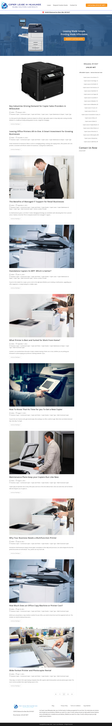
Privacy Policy (64, 705)
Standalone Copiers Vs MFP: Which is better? (30, 271)
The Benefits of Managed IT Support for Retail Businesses (36, 201)
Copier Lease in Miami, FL (91, 121)
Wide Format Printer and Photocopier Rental (30, 670)
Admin (12, 112)
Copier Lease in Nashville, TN (91, 91)
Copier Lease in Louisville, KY (91, 97)
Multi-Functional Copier (27, 209)
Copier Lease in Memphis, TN (91, 101)
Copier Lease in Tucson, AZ (90, 108)
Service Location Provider (40, 209)
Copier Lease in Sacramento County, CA (91, 114)
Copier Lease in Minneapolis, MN (91, 135)
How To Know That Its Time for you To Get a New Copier (35, 409)
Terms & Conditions (75, 705)
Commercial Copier (25, 114)
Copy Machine (86, 705)
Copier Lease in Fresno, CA (91, 111)
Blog (53, 705)
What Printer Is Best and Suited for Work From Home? (34, 340)
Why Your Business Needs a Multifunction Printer (33, 538)
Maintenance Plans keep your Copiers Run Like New (34, 477)
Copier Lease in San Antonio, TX (90, 77)
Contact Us (73, 5)
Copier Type (68, 114)
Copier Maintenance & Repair (56, 114)
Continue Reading (16, 124)
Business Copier (15, 114)
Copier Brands (45, 207)
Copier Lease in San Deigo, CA (91, 80)
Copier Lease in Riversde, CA (91, 131)
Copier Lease (44, 114)
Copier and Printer (35, 114)
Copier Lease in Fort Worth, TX (91, 84)
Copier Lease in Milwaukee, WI (91, 104)
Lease (49, 5)
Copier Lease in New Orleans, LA (91, 128)
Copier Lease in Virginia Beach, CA (91, 124)
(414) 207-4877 (82, 150)
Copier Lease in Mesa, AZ (91, 118)
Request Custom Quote (60, 5)
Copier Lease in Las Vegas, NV (91, 94)
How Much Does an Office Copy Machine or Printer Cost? (36, 605)
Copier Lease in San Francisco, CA (91, 87)
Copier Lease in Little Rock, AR (91, 141)
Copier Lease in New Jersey (90, 138)
